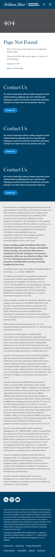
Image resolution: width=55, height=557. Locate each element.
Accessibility (21, 550)
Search (10, 63)
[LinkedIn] (6, 499)
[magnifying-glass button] (44, 4)
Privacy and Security (33, 545)
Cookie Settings (9, 550)
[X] (11, 499)
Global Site (41, 550)
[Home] (21, 4)
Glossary (32, 550)
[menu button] (50, 4)
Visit (8, 68)
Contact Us (10, 110)
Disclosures (19, 545)
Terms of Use (8, 545)
